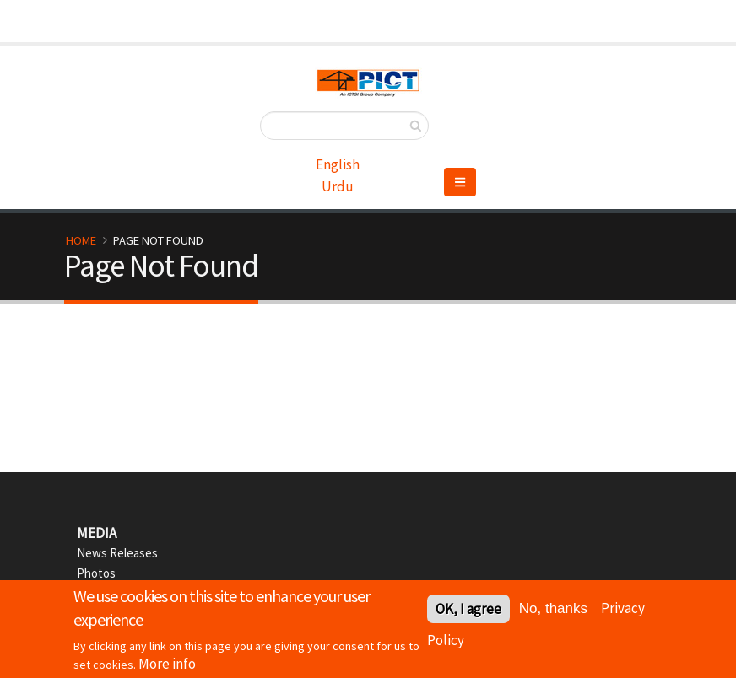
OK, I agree (468, 611)
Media (96, 533)
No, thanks (553, 611)
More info (167, 666)
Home (81, 240)
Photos (96, 573)
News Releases (117, 553)
